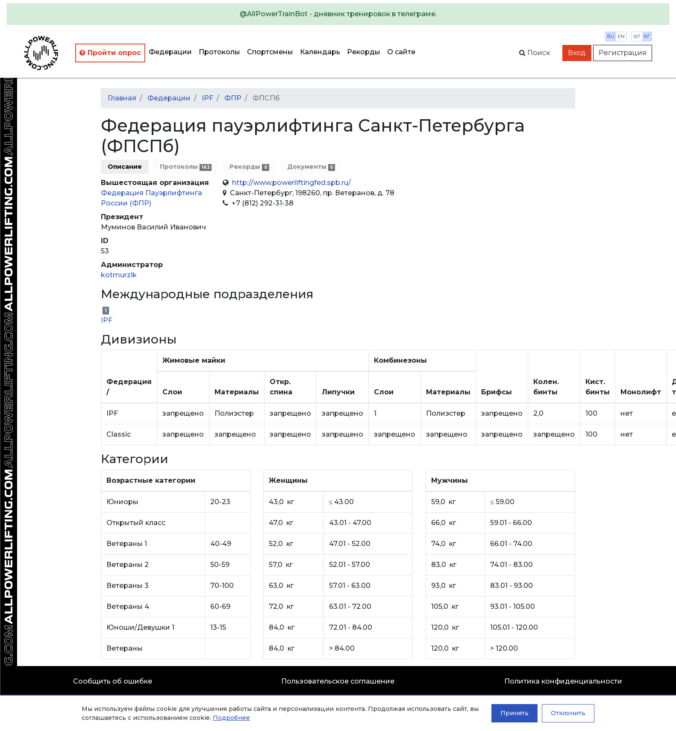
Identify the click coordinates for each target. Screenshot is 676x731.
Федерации (170, 52)
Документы (311, 167)
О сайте (401, 52)
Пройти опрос (110, 53)
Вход (577, 53)
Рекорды (363, 52)
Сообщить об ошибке (112, 681)
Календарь (320, 52)
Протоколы (219, 52)
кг (647, 36)
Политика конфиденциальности (563, 681)
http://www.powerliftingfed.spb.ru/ (291, 183)
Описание (125, 166)
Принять (514, 713)
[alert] (338, 14)
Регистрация (623, 53)
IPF (207, 98)
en (621, 36)
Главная (122, 98)
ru (610, 36)
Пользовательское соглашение (337, 681)
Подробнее (231, 718)
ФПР (232, 98)
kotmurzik (119, 275)
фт (637, 36)
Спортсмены (270, 52)
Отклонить (568, 713)
